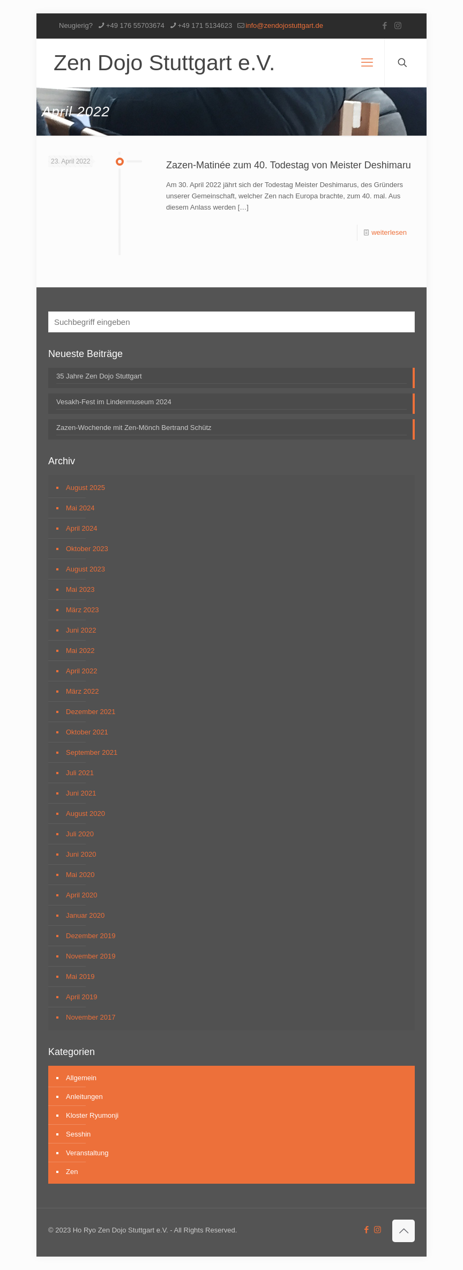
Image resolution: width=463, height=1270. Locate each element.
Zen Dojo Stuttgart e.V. (164, 62)
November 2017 (91, 1017)
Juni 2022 (81, 630)
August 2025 (85, 488)
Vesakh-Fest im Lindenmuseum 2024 (113, 402)
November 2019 (91, 956)
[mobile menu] (367, 63)
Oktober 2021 (87, 732)
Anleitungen (84, 1097)
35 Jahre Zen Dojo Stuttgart (99, 376)
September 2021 (91, 752)
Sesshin (78, 1134)
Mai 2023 (80, 589)
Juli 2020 (80, 834)
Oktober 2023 (87, 549)
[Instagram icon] (398, 25)
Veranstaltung (87, 1153)
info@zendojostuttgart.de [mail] (284, 25)
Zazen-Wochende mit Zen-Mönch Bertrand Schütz (134, 428)
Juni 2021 (81, 793)
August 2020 (85, 813)
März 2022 (82, 691)
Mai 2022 (80, 651)
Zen (72, 1172)
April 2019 (82, 997)
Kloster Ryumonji (92, 1115)
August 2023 (85, 569)
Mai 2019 (80, 976)
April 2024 (82, 528)
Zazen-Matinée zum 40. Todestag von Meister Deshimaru (288, 165)
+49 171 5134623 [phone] (205, 25)
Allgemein (81, 1078)
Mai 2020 (80, 875)
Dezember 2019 (91, 936)
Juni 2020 (81, 854)
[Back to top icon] (403, 1231)
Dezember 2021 (91, 712)
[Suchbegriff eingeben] (231, 321)
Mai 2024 (80, 508)
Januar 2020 (85, 915)
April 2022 (82, 671)
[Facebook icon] (384, 25)
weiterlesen (389, 232)
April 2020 (82, 895)
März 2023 (82, 610)
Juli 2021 (80, 773)
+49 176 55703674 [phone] (135, 25)
